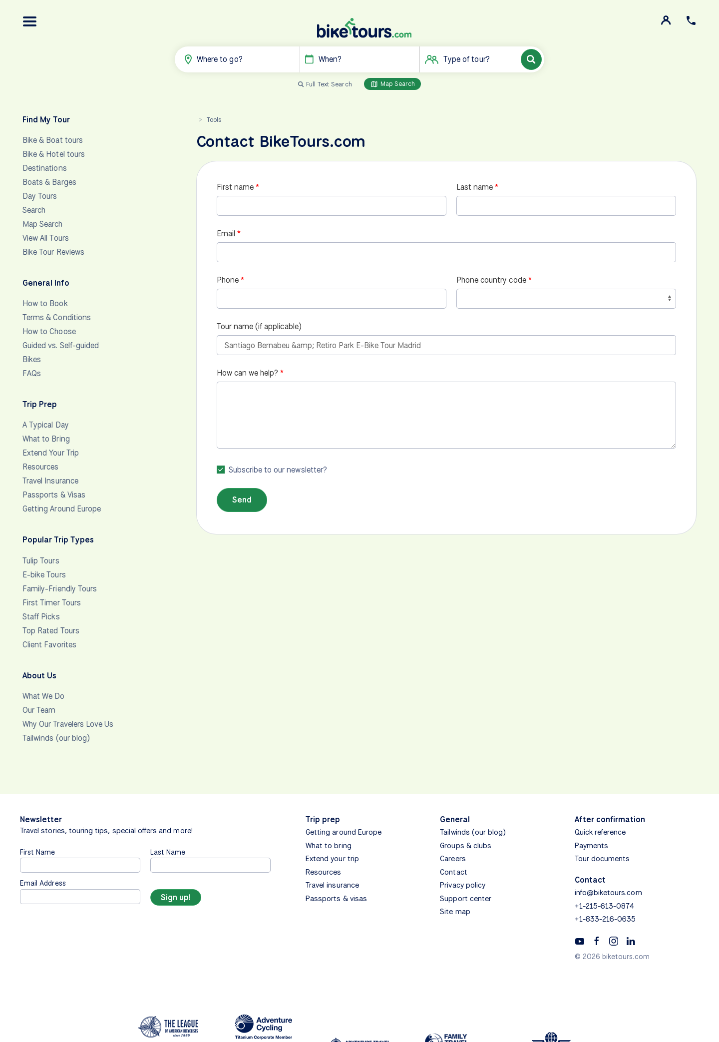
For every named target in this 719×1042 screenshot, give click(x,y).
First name (235, 187)
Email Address (43, 883)
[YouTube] (580, 941)
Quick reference (600, 832)
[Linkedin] (631, 941)
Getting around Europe (343, 832)
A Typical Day (45, 425)
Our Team (38, 710)
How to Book (45, 303)
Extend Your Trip (50, 453)
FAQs (31, 373)
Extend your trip (332, 859)
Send (242, 500)
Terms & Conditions (56, 317)
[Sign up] (175, 897)
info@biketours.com (608, 893)
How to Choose (49, 331)
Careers (452, 859)
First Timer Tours (51, 602)
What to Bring (46, 439)
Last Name (167, 852)
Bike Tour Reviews (53, 252)
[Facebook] (597, 941)
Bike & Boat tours (52, 140)
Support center (465, 899)
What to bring (329, 846)
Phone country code (491, 280)
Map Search (392, 83)
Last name (474, 187)
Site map (455, 912)
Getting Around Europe (61, 509)
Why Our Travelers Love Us (67, 724)
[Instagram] (614, 941)
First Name (37, 852)
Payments (591, 846)
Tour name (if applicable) (259, 326)
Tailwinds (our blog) (56, 738)
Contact (453, 872)
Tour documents (602, 859)
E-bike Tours (44, 574)
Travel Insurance (50, 481)
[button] (29, 21)
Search (33, 210)
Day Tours (39, 196)
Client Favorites (49, 644)
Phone (228, 280)
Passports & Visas (53, 495)
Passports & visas (336, 899)
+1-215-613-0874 (605, 906)
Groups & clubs (465, 846)
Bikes (31, 359)
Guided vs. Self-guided (60, 345)
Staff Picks (41, 616)
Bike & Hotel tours (53, 154)
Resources (40, 467)
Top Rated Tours (50, 630)
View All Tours (45, 238)
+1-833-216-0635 (605, 919)
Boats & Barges (49, 182)
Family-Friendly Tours (59, 588)
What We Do (43, 696)
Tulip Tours (40, 560)
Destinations (44, 168)
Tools (214, 119)
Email (226, 233)
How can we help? (248, 373)
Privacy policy (462, 885)
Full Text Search (329, 84)
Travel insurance (332, 885)
